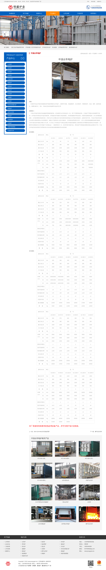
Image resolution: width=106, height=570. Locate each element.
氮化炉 (10, 82)
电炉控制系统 (11, 126)
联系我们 (93, 13)
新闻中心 (39, 13)
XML (88, 1)
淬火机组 (54, 47)
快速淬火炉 (11, 130)
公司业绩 (66, 13)
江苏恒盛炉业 (33, 7)
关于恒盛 (25, 13)
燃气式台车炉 (98, 431)
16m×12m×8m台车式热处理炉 (42, 431)
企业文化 (7, 544)
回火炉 (10, 86)
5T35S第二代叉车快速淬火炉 (33, 47)
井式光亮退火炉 (12, 104)
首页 (90, 53)
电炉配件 (10, 119)
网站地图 (93, 1)
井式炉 (10, 71)
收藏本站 (99, 1)
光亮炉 (10, 101)
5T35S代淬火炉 (46, 47)
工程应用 (80, 13)
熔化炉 (10, 108)
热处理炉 (10, 79)
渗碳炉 (10, 97)
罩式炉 (10, 75)
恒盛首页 (12, 13)
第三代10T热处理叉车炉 (17, 47)
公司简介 (7, 541)
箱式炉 (10, 68)
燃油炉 (10, 115)
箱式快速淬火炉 (73, 47)
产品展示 (53, 13)
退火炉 (10, 90)
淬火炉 (10, 93)
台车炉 (100, 53)
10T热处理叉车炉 (62, 47)
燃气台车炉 (11, 112)
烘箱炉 (10, 123)
